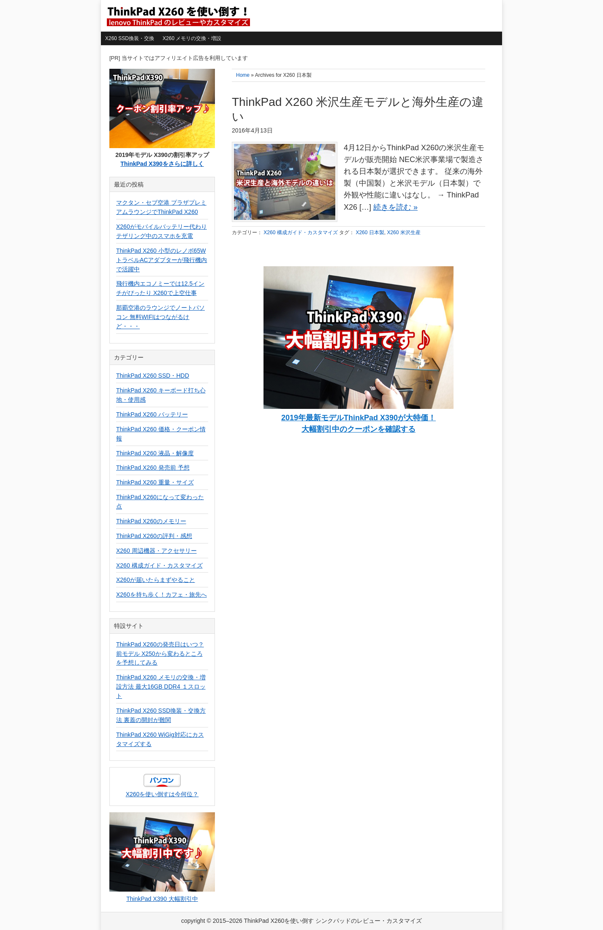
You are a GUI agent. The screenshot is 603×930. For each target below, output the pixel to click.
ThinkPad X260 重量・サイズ (155, 482)
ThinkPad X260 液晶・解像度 (155, 453)
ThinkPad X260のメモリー (151, 521)
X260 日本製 (370, 232)
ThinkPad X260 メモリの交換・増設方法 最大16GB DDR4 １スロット (161, 686)
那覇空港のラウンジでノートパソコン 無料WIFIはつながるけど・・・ (160, 317)
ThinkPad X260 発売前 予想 (153, 467)
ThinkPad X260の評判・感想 (154, 536)
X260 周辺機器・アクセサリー (156, 550)
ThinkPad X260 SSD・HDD (152, 375)
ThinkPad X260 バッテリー (152, 414)
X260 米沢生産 (403, 232)
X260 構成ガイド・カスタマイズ (300, 232)
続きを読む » (395, 207)
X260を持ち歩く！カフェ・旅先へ (161, 594)
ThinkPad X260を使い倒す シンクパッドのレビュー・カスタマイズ (178, 15)
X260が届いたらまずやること (155, 579)
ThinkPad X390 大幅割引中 (162, 898)
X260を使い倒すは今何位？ (162, 794)
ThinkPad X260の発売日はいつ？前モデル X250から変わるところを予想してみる (160, 653)
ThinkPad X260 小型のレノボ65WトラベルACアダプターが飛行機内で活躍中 (161, 260)
